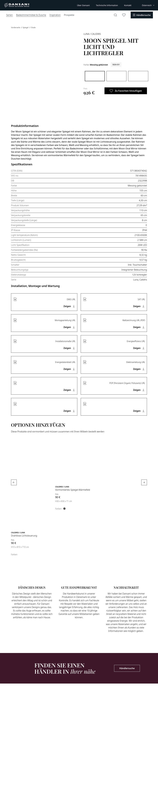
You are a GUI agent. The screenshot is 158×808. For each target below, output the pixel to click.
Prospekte (69, 15)
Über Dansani (83, 5)
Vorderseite (16, 27)
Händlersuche (127, 668)
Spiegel (26, 27)
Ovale (33, 27)
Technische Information (107, 5)
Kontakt (127, 5)
